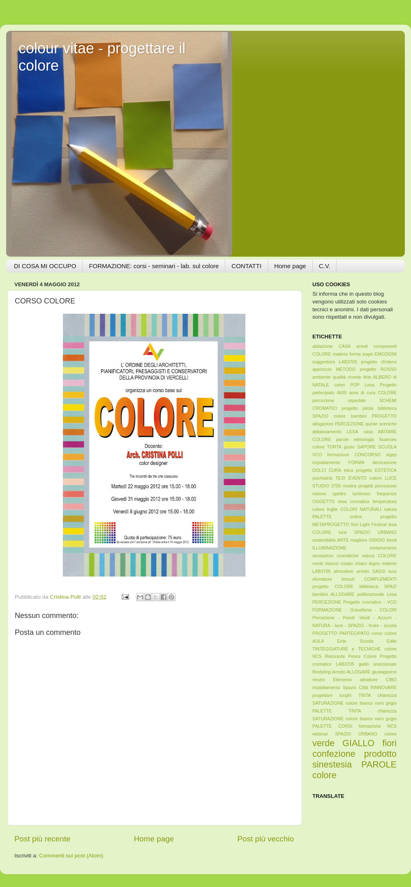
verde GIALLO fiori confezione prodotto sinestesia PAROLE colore (354, 759)
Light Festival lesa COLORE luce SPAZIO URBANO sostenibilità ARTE (354, 532)
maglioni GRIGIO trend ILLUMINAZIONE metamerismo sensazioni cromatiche (354, 548)
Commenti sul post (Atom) (71, 856)
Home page (290, 265)
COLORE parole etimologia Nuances (354, 439)
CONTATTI (246, 265)
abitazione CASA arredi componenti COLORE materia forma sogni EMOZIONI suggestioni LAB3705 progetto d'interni (354, 354)
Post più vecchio (265, 838)
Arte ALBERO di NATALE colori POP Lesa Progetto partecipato (354, 385)
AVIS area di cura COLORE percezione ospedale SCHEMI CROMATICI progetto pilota (354, 400)
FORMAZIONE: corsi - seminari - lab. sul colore (154, 265)
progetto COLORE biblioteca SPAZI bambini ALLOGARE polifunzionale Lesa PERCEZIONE (354, 594)
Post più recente (42, 838)
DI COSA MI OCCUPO (45, 265)
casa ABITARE (380, 431)
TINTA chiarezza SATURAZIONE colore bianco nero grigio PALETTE (354, 703)
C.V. (324, 265)
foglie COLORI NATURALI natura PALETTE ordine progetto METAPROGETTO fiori (354, 517)
